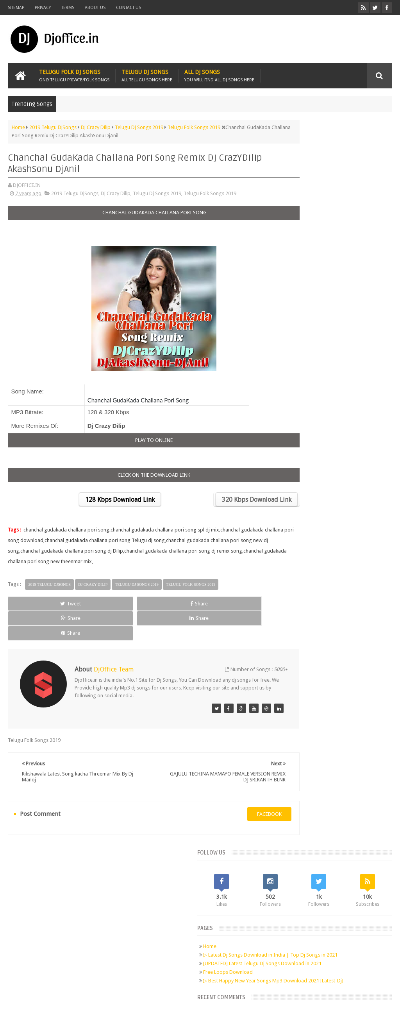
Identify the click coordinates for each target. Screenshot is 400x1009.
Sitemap (16, 7)
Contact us (128, 7)
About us (95, 7)
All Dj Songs (219, 73)
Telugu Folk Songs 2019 (210, 191)
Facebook (40, 890)
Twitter (55, 890)
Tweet (32, 601)
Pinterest (84, 890)
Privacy (43, 7)
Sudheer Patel (376, 997)
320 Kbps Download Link (218, 497)
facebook (231, 782)
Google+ (70, 890)
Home (289, 215)
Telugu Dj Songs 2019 (157, 191)
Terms (67, 7)
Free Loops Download (307, 253)
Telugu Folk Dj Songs (74, 73)
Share (83, 601)
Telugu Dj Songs (146, 73)
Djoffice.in (69, 997)
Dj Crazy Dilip (115, 191)
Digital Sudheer (312, 997)
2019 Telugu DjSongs (74, 191)
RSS (99, 890)
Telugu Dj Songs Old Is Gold (327, 344)
